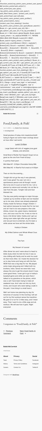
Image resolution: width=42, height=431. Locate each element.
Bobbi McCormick (9, 114)
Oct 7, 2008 (7, 128)
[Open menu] (37, 114)
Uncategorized (9, 131)
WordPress (15, 374)
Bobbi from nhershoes (22, 128)
